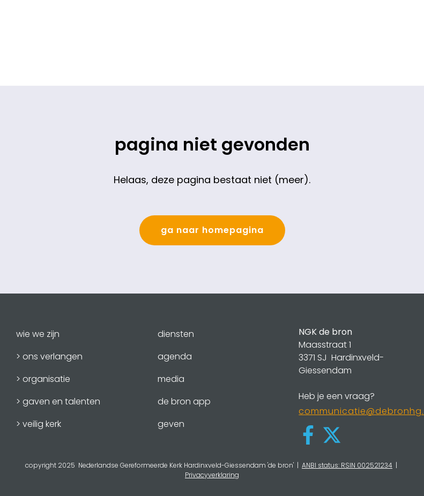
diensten (176, 334)
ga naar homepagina (212, 230)
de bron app (184, 401)
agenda (175, 356)
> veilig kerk (38, 424)
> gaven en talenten (58, 401)
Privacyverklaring (212, 474)
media (171, 379)
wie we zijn (37, 334)
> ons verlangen (49, 356)
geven (171, 424)
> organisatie (43, 379)
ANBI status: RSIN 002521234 (347, 465)
